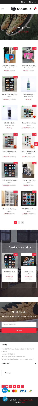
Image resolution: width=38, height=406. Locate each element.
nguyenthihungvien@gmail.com (15, 356)
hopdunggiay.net (29, 359)
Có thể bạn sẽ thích (19, 247)
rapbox (9, 96)
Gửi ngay (19, 330)
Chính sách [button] (19, 363)
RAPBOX (28, 154)
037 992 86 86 (11, 354)
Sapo (23, 402)
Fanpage (8, 373)
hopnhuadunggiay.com (14, 359)
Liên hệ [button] (4, 345)
